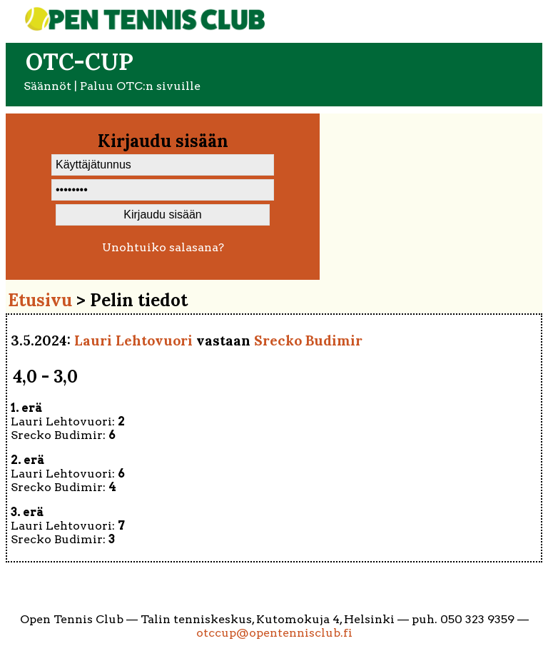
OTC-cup (79, 61)
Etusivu (40, 300)
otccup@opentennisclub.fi (274, 633)
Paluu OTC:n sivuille (140, 86)
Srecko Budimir (308, 340)
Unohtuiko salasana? (163, 247)
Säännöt (47, 86)
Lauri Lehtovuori (133, 340)
